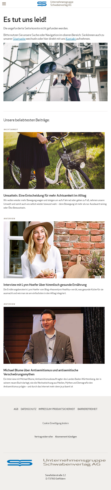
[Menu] (4, 4)
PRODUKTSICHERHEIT (63, 409)
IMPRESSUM (45, 409)
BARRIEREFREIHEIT (87, 409)
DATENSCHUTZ (28, 409)
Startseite (19, 38)
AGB (16, 409)
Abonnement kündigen (66, 436)
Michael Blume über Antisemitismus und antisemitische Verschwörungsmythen (40, 372)
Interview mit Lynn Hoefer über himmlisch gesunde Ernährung (45, 285)
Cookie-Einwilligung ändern (55, 423)
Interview (10, 218)
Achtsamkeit (11, 129)
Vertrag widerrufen (43, 436)
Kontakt (71, 38)
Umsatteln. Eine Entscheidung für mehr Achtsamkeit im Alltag (44, 195)
